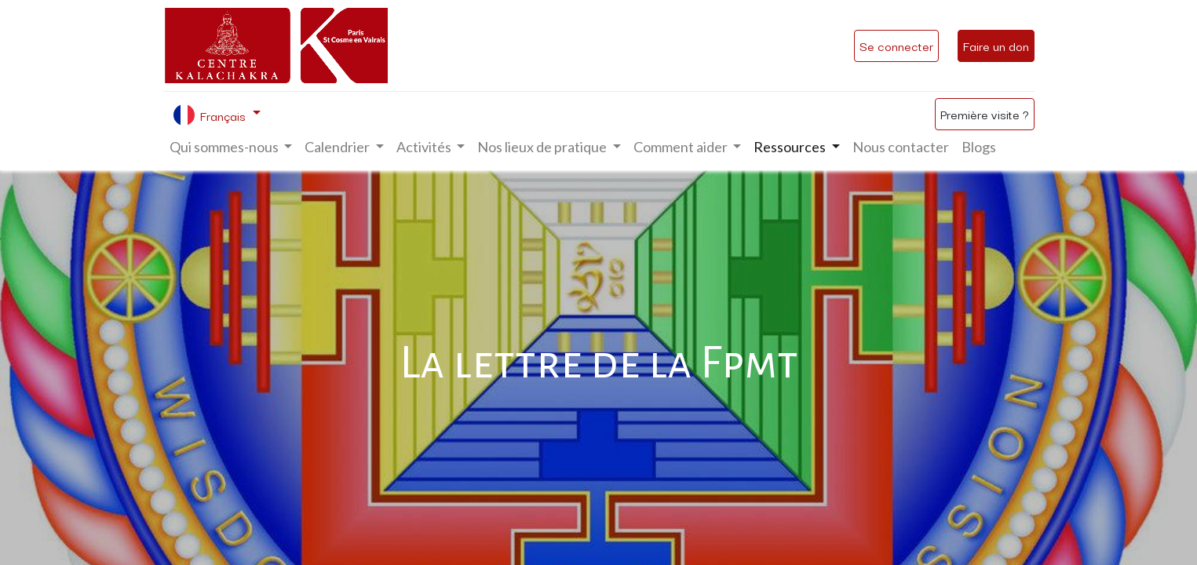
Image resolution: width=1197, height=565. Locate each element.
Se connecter (896, 45)
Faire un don (996, 45)
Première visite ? (984, 113)
